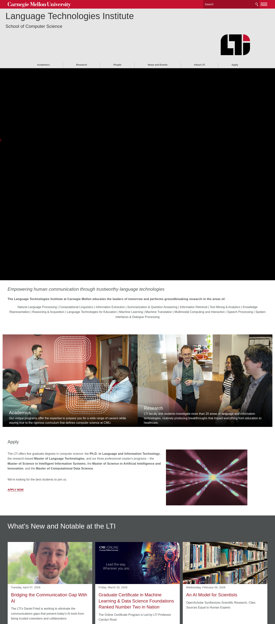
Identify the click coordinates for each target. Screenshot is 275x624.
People (117, 44)
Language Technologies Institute (89, 20)
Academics (43, 44)
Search (239, 3)
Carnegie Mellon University (53, 4)
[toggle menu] (246, 3)
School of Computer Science (53, 30)
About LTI (199, 44)
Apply (235, 44)
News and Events (157, 44)
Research (81, 44)
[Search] (214, 3)
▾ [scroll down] (0, 140)
